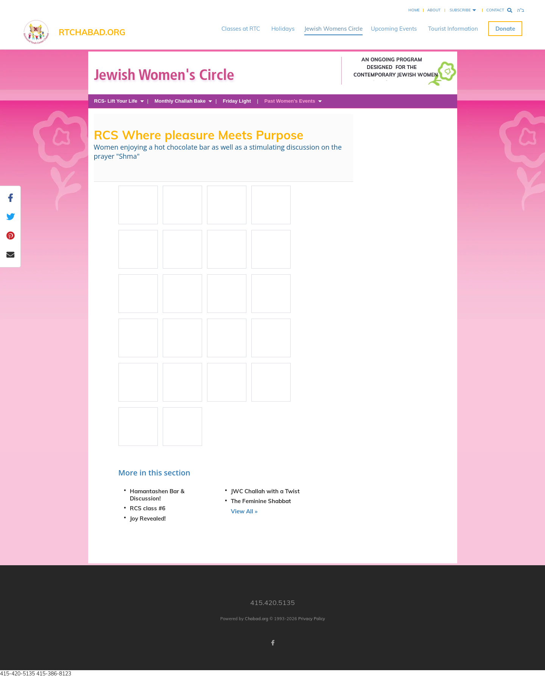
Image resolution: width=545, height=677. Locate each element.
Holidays (282, 28)
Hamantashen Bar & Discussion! (157, 495)
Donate (505, 28)
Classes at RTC (240, 28)
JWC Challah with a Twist (265, 491)
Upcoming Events (394, 28)
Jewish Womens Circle (333, 28)
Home (414, 10)
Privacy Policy (311, 618)
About (434, 10)
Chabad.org (256, 618)
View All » (244, 511)
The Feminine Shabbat (261, 501)
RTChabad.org (92, 32)
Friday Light (237, 101)
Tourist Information (453, 28)
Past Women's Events (290, 101)
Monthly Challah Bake (180, 101)
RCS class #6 (147, 508)
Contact (495, 10)
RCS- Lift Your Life (115, 101)
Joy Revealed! (148, 518)
